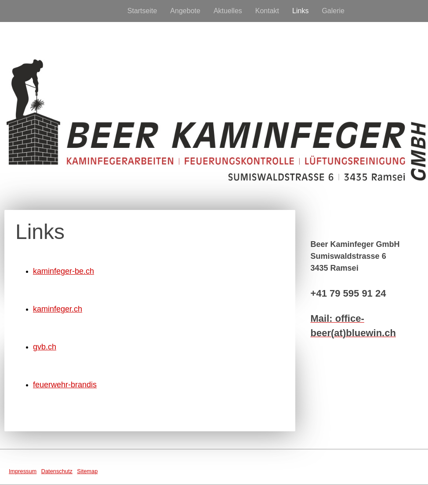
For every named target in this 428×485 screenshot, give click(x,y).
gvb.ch (44, 346)
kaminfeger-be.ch (63, 271)
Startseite (142, 11)
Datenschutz (57, 471)
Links (300, 11)
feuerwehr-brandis (65, 384)
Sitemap (87, 471)
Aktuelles (228, 11)
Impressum (22, 471)
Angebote (185, 11)
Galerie (333, 11)
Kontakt (267, 11)
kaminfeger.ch (57, 309)
